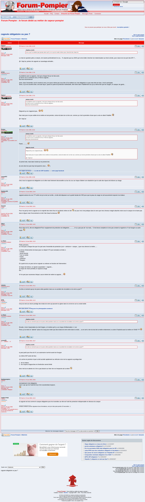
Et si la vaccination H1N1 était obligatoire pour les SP (100, 448)
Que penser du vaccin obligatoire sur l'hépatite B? (99, 452)
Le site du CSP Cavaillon (41, 170)
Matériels (24, 39)
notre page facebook (58, 170)
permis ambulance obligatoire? (94, 446)
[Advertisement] (27, 27)
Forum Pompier (15, 39)
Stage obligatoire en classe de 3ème (95, 444)
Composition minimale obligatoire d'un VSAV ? (98, 454)
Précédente (126, 39)
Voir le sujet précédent (138, 36)
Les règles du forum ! (25, 170)
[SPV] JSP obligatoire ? (92, 457)
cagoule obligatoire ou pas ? (15, 34)
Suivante (141, 39)
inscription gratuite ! (123, 27)
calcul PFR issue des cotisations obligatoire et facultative (102, 450)
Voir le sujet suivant (138, 34)
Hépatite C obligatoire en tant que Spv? (96, 459)
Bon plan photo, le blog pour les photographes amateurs (36, 308)
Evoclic (66, 492)
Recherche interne (118, 6)
